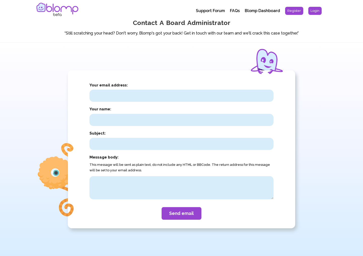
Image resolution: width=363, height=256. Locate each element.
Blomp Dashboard (262, 10)
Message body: (103, 157)
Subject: (97, 133)
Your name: (100, 109)
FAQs (235, 10)
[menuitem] (294, 11)
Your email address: (108, 85)
